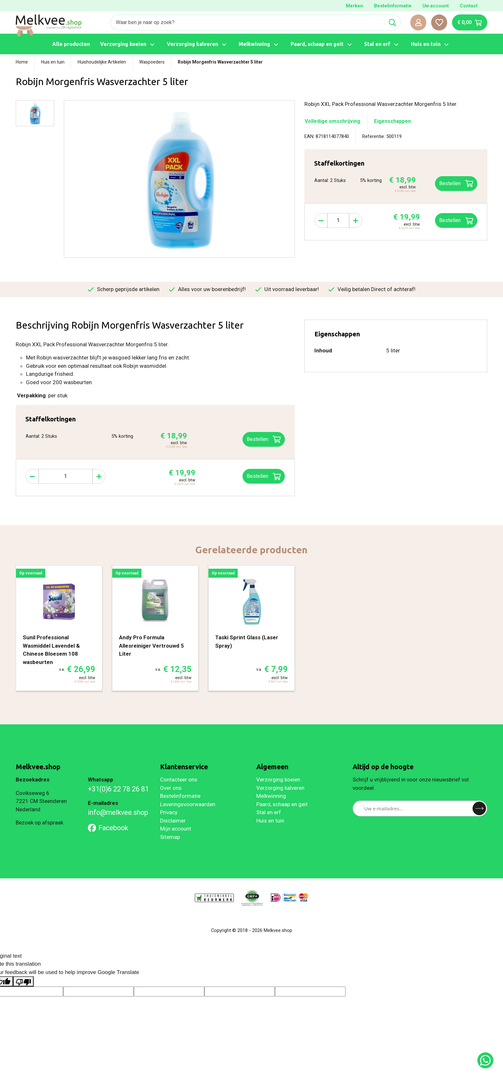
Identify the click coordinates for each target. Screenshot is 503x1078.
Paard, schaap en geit (282, 804)
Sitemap (170, 837)
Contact (469, 6)
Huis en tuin (270, 820)
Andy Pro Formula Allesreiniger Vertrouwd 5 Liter (151, 645)
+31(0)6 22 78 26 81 (118, 789)
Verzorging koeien (278, 779)
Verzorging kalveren (280, 788)
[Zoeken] (247, 22)
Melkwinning (271, 796)
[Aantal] (338, 220)
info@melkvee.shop (118, 812)
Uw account (435, 6)
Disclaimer (173, 820)
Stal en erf (268, 812)
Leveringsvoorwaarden (187, 804)
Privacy (168, 812)
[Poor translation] (23, 981)
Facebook (108, 828)
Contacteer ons (178, 779)
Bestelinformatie (393, 6)
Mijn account (175, 828)
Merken (354, 6)
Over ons (171, 788)
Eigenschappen (392, 121)
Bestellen (456, 220)
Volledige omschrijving (332, 121)
